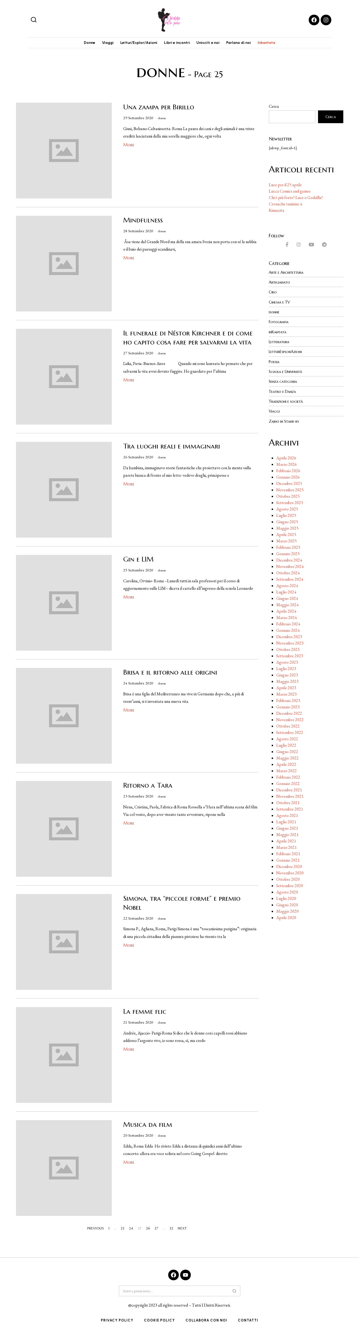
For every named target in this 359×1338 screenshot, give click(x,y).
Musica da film (147, 1127)
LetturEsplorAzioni (287, 354)
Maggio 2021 (287, 836)
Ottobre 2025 (288, 498)
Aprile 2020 (286, 919)
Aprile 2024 (286, 613)
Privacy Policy (117, 1324)
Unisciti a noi (212, 44)
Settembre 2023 (289, 657)
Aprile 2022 (286, 766)
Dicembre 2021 (289, 792)
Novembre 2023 (290, 645)
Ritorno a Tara (147, 788)
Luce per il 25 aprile (285, 188)
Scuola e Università (288, 373)
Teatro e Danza (284, 393)
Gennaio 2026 (288, 479)
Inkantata (278, 44)
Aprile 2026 (286, 460)
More (128, 148)
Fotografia (280, 324)
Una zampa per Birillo (158, 110)
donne (163, 121)
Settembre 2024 (289, 581)
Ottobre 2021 (288, 804)
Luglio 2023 (286, 670)
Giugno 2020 (287, 906)
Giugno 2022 (287, 753)
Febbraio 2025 (288, 549)
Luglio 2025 (286, 517)
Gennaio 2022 (288, 785)
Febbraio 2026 (288, 472)
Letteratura (280, 344)
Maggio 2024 (287, 606)
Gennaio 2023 (288, 709)
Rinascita (276, 213)
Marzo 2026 (286, 466)
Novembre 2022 (290, 721)
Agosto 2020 (287, 894)
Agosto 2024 (287, 587)
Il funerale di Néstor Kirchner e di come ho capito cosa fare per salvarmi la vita (188, 341)
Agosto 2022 (287, 740)
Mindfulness (143, 223)
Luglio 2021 (286, 823)
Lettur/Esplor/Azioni (134, 44)
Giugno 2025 (287, 523)
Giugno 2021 (287, 830)
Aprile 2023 (286, 689)
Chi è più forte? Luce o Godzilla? (296, 200)
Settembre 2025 (289, 504)
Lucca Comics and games (290, 194)
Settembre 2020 (289, 887)
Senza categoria (285, 383)
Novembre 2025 (290, 492)
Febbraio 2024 (288, 626)
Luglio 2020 (286, 900)
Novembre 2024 (290, 568)
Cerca (274, 109)
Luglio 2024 (286, 594)
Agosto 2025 (287, 511)
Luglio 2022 (286, 747)
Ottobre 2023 (288, 651)
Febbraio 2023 (288, 702)
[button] (34, 20)
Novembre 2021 (290, 798)
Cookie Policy (159, 1324)
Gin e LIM (138, 562)
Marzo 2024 (286, 619)
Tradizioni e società (288, 403)
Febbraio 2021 (288, 855)
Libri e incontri (177, 44)
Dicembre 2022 (289, 715)
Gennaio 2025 (288, 555)
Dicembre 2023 (289, 638)
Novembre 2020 (290, 875)
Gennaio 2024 (288, 632)
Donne (77, 44)
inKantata (279, 334)
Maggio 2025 (287, 530)
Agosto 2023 (287, 664)
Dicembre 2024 (289, 562)
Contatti (248, 1324)
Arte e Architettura (289, 275)
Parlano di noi (246, 44)
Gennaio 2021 (288, 862)
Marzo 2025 (286, 543)
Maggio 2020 (287, 913)
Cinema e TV (281, 305)
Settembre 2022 (289, 734)
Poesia (275, 364)
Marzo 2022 (286, 772)
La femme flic (144, 1014)
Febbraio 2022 (288, 779)
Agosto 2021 (287, 817)
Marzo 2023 (286, 696)
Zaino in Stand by (286, 423)
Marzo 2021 (286, 849)
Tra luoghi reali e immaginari (171, 449)
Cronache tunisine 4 (285, 207)
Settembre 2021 (289, 811)
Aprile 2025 (286, 536)
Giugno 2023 (287, 677)
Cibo (273, 295)
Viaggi (100, 44)
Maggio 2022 (287, 760)
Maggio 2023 (287, 683)
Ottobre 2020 (288, 881)
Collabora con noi (206, 1324)
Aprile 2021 (286, 843)
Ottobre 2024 (288, 574)
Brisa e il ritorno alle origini (170, 675)
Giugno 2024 (287, 600)
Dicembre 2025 (289, 485)
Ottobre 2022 (288, 728)
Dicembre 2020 (289, 868)
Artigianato (281, 285)
